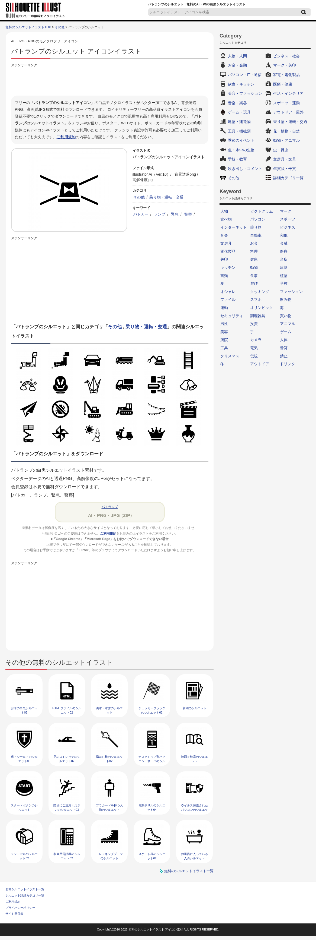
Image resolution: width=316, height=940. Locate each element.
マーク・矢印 (284, 65)
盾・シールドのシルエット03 (24, 758)
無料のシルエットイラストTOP (28, 27)
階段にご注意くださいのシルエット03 (66, 807)
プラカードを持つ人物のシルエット (109, 807)
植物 (284, 275)
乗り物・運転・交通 (166, 197)
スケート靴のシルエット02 (151, 856)
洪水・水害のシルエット (109, 710)
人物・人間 (237, 56)
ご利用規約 (66, 137)
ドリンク (287, 364)
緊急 (175, 214)
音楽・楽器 (237, 103)
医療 (284, 251)
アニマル (287, 323)
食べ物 (226, 219)
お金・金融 (237, 65)
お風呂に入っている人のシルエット (194, 856)
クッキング (259, 291)
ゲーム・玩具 (239, 112)
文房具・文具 (284, 159)
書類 (224, 275)
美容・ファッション (245, 93)
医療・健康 (282, 84)
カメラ (256, 339)
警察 (188, 214)
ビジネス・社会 (286, 56)
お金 (254, 243)
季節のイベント (241, 140)
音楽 (224, 235)
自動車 (256, 235)
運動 (224, 307)
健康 (254, 259)
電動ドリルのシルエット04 (151, 807)
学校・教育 (237, 159)
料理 (254, 251)
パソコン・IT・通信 (245, 74)
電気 (254, 348)
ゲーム (285, 332)
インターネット (233, 227)
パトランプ (110, 507)
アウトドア (259, 364)
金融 (284, 243)
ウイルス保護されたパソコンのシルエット (194, 809)
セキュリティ (231, 316)
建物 (284, 267)
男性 (224, 323)
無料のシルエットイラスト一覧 (189, 871)
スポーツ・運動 (286, 103)
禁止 (284, 356)
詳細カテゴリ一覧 (288, 178)
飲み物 (285, 299)
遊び (254, 283)
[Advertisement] (109, 80)
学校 (284, 283)
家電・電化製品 (286, 74)
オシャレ (228, 291)
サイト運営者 (14, 913)
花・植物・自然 (286, 131)
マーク (285, 211)
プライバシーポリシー (20, 907)
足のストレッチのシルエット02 (66, 758)
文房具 (226, 243)
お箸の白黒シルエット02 (24, 710)
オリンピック (261, 307)
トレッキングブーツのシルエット (109, 856)
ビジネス (287, 227)
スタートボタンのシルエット (24, 807)
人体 (284, 339)
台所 (284, 259)
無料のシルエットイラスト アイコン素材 (155, 929)
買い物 (285, 316)
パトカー (141, 214)
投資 (254, 323)
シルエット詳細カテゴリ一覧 (24, 895)
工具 (224, 348)
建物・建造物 (239, 121)
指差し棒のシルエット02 (109, 758)
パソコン (257, 219)
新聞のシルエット (195, 708)
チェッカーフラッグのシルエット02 (151, 710)
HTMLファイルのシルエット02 (66, 710)
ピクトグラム (261, 211)
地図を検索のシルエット (194, 758)
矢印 (224, 259)
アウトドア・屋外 (288, 112)
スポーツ (287, 219)
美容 (224, 332)
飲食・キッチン (241, 84)
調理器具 (257, 316)
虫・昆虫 (280, 150)
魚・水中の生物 (241, 150)
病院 (224, 339)
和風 (284, 235)
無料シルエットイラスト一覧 (24, 889)
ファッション (291, 291)
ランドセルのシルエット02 (24, 856)
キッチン (228, 267)
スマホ (256, 299)
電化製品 (228, 251)
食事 (254, 275)
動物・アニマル (286, 140)
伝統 (254, 356)
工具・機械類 (239, 131)
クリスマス (229, 356)
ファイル (228, 299)
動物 (254, 267)
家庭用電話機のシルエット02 (66, 856)
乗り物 (256, 227)
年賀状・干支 (284, 168)
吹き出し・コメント (245, 168)
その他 (60, 27)
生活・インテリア (288, 93)
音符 (284, 348)
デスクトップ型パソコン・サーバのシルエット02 (151, 761)
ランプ (159, 214)
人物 (224, 211)
